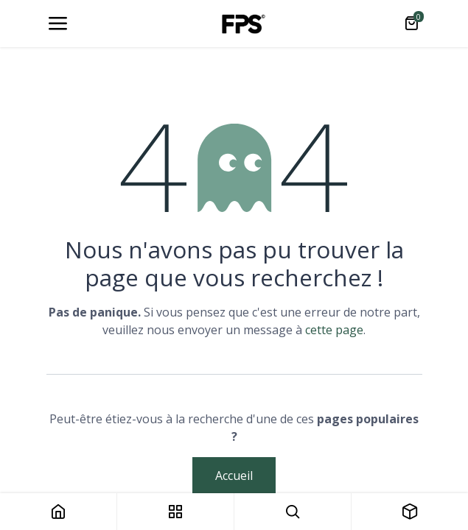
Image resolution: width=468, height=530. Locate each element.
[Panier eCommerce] (411, 24)
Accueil (234, 475)
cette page (334, 330)
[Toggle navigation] (57, 24)
